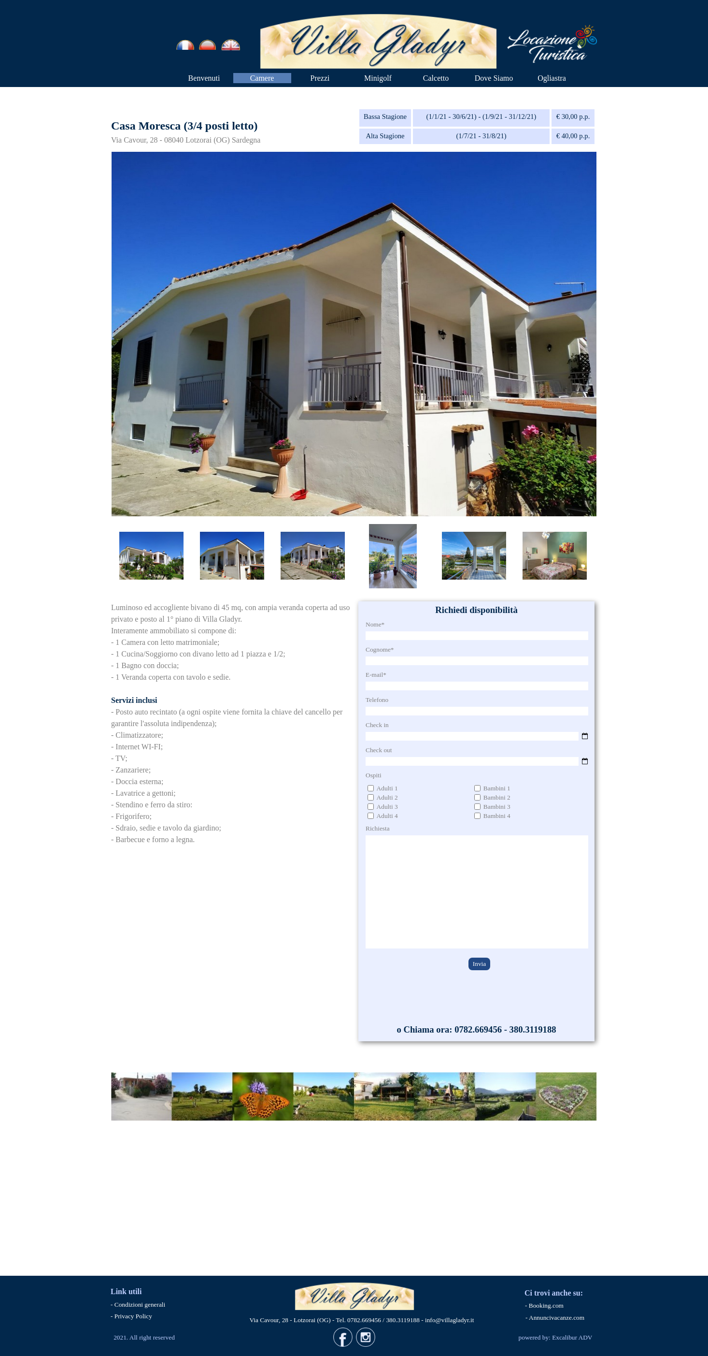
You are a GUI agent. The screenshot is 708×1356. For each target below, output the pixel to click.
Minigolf (378, 78)
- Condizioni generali (138, 1304)
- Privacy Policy (131, 1316)
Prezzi (320, 78)
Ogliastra (552, 78)
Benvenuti (204, 78)
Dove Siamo (494, 78)
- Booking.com (544, 1305)
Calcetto (436, 78)
